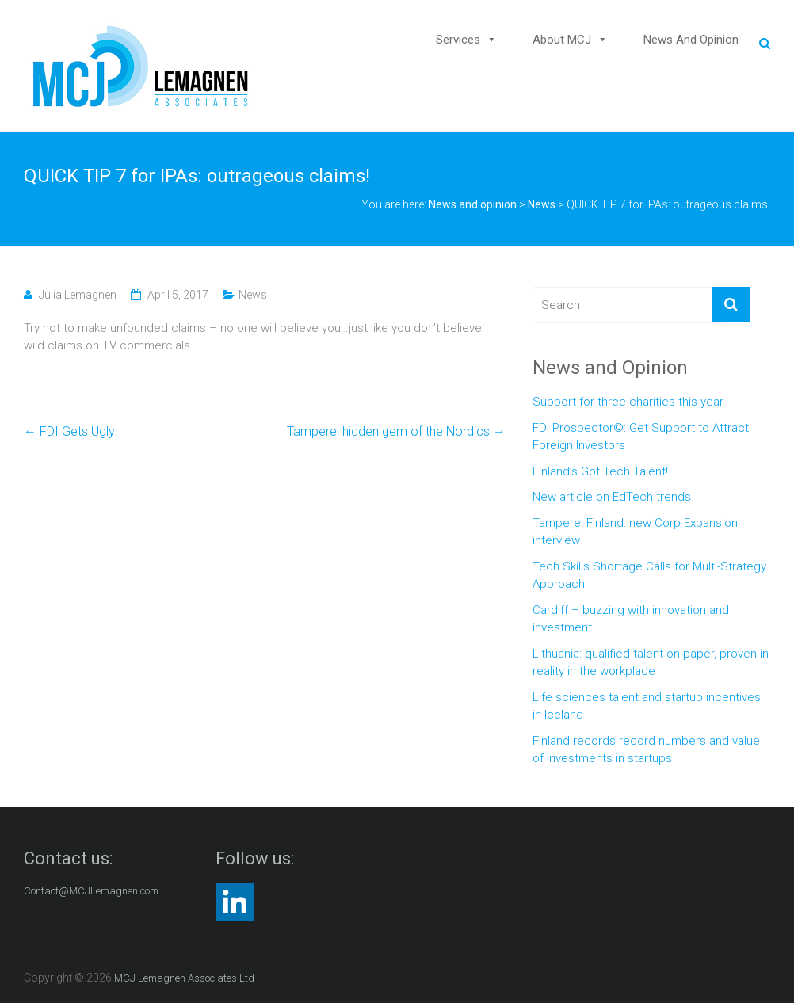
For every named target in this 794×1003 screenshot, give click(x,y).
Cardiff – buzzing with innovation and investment (631, 619)
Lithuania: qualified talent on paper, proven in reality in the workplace (651, 662)
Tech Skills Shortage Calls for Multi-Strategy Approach (649, 575)
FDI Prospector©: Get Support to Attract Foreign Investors (641, 437)
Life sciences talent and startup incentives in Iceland (647, 706)
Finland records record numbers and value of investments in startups (646, 750)
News (541, 204)
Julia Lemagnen (77, 294)
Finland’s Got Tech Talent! (600, 471)
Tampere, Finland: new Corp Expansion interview (635, 532)
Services (458, 39)
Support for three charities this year (628, 402)
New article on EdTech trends (612, 497)
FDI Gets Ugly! (70, 431)
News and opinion (691, 39)
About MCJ (562, 39)
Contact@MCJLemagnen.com (91, 891)
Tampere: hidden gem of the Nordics (396, 431)
